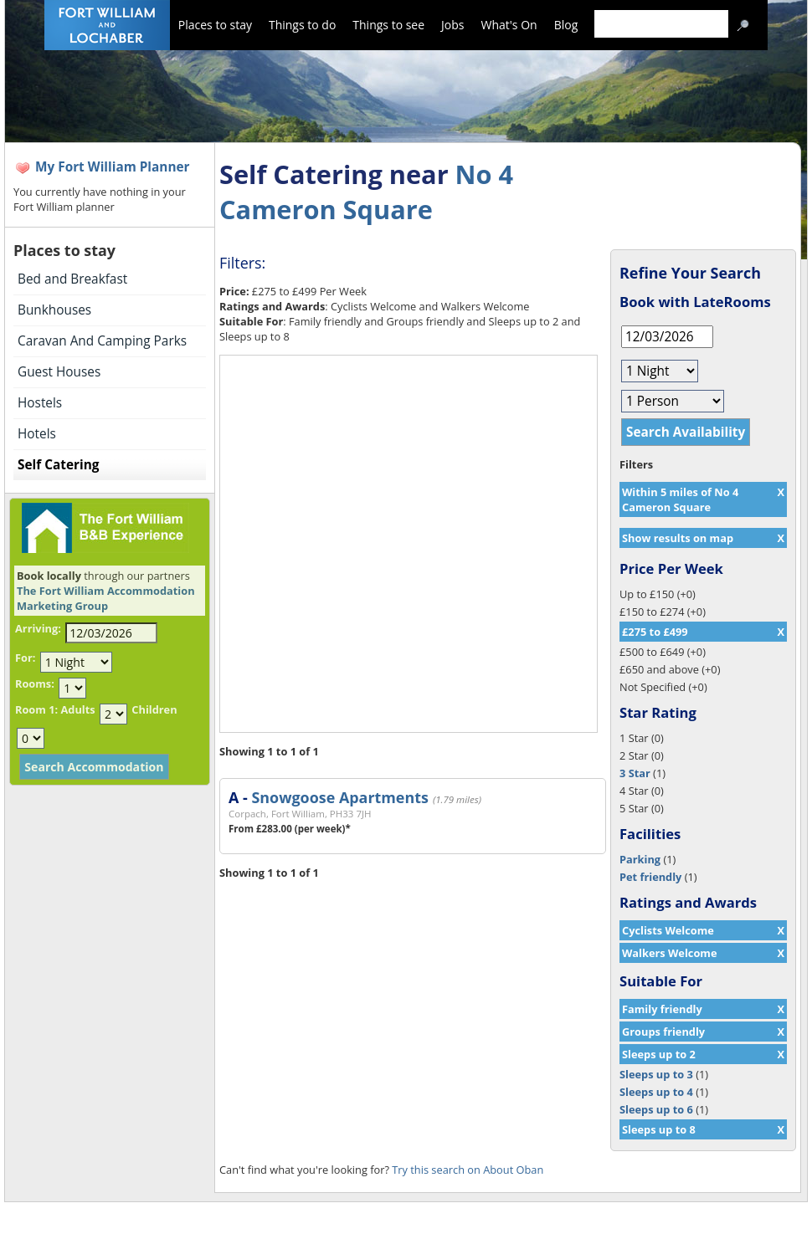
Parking (639, 859)
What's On (509, 25)
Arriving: (38, 628)
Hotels (37, 434)
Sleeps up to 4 (656, 1091)
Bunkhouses (54, 310)
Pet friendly (650, 876)
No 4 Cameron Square (366, 191)
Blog (566, 25)
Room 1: (36, 709)
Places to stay (215, 25)
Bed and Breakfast (72, 279)
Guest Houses (59, 372)
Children (154, 709)
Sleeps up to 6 (656, 1109)
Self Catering (58, 465)
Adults (77, 709)
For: (25, 657)
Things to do (302, 25)
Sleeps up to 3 (656, 1074)
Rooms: (34, 683)
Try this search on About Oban (467, 1169)
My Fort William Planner (112, 167)
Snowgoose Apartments (339, 797)
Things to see (388, 25)
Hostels (40, 403)
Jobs (452, 25)
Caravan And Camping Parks (102, 341)
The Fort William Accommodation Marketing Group (106, 598)
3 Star (634, 773)
